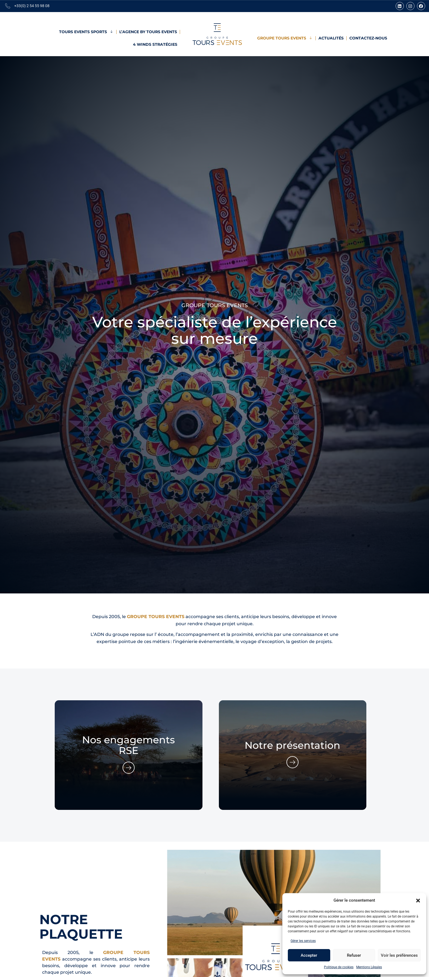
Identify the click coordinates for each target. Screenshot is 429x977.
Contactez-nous (368, 38)
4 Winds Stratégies (155, 44)
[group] (128, 755)
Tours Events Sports (86, 31)
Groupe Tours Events (285, 38)
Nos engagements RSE (128, 745)
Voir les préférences (399, 955)
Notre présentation (292, 745)
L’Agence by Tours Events (148, 32)
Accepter (309, 955)
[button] (418, 900)
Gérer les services (303, 941)
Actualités (331, 38)
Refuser (354, 955)
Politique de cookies (338, 967)
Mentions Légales (369, 967)
